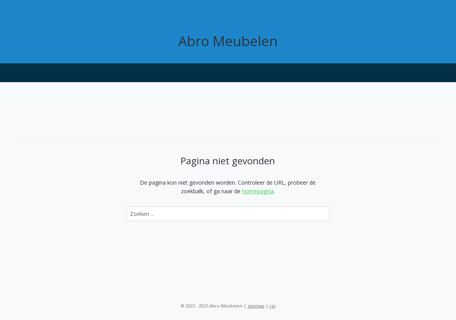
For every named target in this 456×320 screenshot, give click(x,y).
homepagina (258, 191)
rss (272, 306)
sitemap (256, 306)
